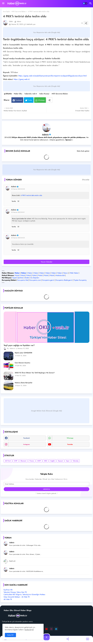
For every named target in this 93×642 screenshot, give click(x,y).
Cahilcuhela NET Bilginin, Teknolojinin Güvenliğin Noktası (24, 594)
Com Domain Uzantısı (22, 363)
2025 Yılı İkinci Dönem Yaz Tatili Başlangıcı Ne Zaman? (35, 373)
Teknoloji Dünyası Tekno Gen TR (15, 592)
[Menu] (3, 3)
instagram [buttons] (26, 444)
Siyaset (60, 461)
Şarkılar (20, 277)
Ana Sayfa (6, 11)
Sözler (27, 277)
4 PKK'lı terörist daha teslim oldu (31, 195)
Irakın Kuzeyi (44, 94)
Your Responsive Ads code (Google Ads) (46, 32)
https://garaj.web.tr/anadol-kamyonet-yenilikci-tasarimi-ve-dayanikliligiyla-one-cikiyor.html (52, 75)
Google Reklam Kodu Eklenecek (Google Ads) (46, 411)
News (65, 273)
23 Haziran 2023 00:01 (18, 212)
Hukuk (17, 275)
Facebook (19, 100)
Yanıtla (14, 201)
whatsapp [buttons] (70, 438)
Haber (30, 273)
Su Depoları (35, 277)
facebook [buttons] (26, 438)
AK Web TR (8, 599)
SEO (45, 461)
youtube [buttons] (70, 444)
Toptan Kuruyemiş (80, 280)
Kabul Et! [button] (10, 635)
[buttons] (46, 629)
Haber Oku (18, 94)
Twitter (30, 100)
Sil (18, 201)
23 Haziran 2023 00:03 (18, 238)
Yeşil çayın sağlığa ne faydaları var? (19, 345)
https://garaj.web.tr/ (22, 79)
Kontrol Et (28, 629)
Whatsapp (41, 100)
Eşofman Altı (8, 589)
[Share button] (49, 100)
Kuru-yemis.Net (22, 280)
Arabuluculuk (60, 275)
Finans (32, 461)
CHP (15, 461)
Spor (68, 461)
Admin (45, 134)
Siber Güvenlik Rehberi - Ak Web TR (17, 597)
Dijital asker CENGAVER (23, 353)
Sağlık (52, 461)
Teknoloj (75, 461)
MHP (39, 461)
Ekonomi (23, 461)
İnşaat (14, 277)
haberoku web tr (31, 94)
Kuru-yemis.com (35, 280)
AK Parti (8, 461)
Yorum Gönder (46, 261)
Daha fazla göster (83, 151)
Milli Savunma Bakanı (19, 11)
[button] (85, 3)
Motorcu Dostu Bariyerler (23, 383)
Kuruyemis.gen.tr (48, 280)
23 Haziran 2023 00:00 (18, 189)
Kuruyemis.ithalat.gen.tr (64, 280)
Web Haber (74, 273)
